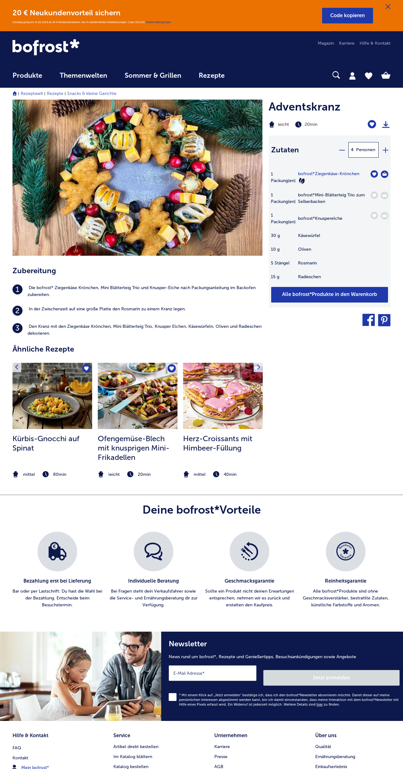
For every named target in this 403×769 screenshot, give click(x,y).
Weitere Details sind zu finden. (312, 550)
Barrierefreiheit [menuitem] (229, 680)
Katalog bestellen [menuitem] (130, 610)
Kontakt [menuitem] (20, 600)
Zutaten (285, 149)
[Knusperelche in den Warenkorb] (384, 215)
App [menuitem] (117, 630)
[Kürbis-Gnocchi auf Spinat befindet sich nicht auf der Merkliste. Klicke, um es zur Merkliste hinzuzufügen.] (85, 220)
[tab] (352, 75)
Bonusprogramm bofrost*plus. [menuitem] (144, 660)
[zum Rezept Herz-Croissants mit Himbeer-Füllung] (223, 246)
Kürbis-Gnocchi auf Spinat (45, 293)
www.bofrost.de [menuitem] (33, 620)
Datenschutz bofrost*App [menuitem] (239, 640)
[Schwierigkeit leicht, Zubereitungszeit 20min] (308, 124)
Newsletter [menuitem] (124, 640)
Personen (365, 149)
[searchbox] (246, 75)
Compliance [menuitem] (226, 660)
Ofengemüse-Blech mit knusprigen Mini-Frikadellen (133, 298)
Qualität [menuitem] (323, 590)
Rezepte (55, 93)
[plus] (385, 150)
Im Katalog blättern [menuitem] (132, 600)
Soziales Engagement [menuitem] (235, 650)
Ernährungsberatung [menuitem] (335, 600)
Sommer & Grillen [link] (153, 75)
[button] (347, 15)
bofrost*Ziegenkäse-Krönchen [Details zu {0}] (328, 173)
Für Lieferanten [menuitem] (229, 670)
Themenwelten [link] (83, 75)
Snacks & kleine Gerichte (92, 93)
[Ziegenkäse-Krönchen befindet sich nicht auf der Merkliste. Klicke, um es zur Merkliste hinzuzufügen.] (374, 174)
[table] (330, 228)
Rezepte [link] (212, 75)
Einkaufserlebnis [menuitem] (331, 610)
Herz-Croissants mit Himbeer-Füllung (217, 293)
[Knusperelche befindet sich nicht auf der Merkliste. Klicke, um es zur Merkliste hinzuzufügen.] (374, 215)
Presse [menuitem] (220, 600)
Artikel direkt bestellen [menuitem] (135, 590)
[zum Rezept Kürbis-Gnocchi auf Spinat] (52, 246)
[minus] (342, 150)
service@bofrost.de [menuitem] (36, 630)
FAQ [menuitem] (16, 590)
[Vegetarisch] (302, 181)
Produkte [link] (27, 75)
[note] (52, 325)
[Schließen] (388, 7)
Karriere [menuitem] (347, 43)
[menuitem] (27, 78)
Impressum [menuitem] (225, 620)
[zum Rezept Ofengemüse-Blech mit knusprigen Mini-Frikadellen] (137, 246)
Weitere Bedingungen (158, 22)
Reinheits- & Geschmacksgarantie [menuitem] (349, 630)
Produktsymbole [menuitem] (331, 640)
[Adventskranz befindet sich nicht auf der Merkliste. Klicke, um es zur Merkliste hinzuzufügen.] (372, 124)
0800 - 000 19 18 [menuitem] (35, 640)
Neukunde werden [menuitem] (333, 620)
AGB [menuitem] (218, 610)
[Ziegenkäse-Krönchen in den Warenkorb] (384, 174)
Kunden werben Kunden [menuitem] (137, 650)
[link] (69, 48)
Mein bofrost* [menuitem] (30, 610)
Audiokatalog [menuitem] (126, 620)
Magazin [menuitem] (326, 43)
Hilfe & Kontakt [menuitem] (375, 43)
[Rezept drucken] (386, 124)
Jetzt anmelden (372, 523)
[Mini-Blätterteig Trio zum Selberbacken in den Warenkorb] (384, 195)
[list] (201, 420)
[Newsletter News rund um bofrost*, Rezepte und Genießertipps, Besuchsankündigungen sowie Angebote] (282, 524)
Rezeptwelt (32, 93)
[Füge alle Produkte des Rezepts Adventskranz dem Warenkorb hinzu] (329, 295)
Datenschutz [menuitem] (226, 630)
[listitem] (137, 142)
